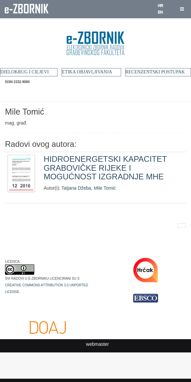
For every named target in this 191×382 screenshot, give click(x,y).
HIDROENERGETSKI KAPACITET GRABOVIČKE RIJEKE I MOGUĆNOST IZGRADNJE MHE (105, 167)
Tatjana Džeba (77, 188)
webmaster (97, 344)
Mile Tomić (105, 188)
